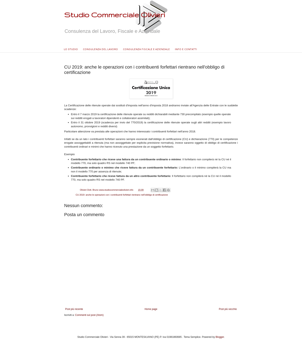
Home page (151, 309)
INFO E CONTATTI (186, 49)
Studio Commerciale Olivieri (114, 15)
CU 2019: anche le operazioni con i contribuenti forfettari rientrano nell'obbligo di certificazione (122, 195)
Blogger (220, 337)
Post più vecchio (228, 309)
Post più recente (74, 309)
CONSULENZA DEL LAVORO (100, 49)
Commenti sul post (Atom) (89, 315)
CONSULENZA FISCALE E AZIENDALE (146, 49)
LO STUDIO (71, 49)
